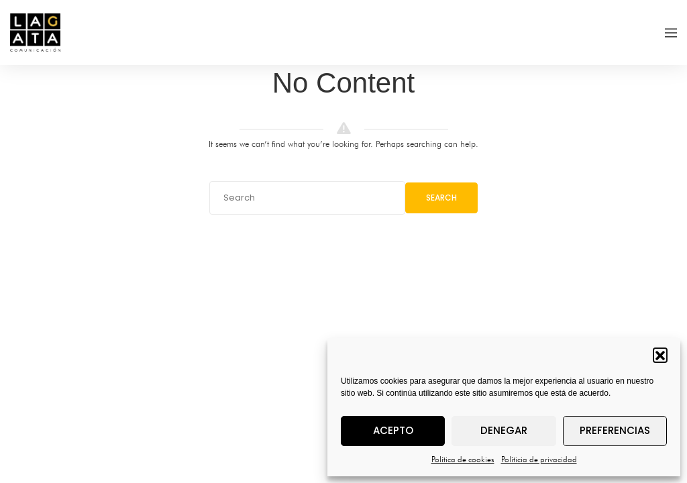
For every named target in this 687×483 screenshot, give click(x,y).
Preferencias (615, 430)
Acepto (393, 430)
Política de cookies (462, 459)
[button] (660, 355)
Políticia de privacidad (539, 459)
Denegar (503, 430)
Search (441, 197)
